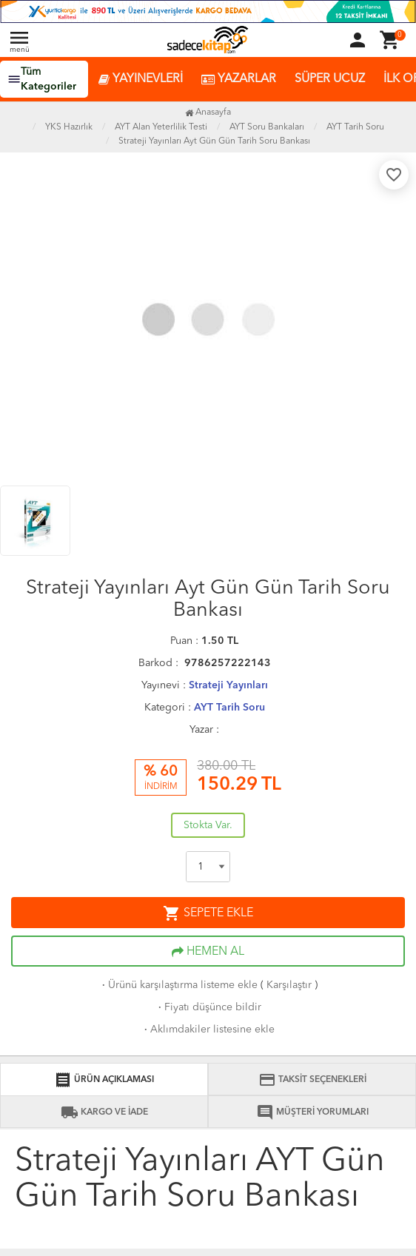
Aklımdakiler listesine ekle (208, 1029)
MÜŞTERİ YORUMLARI (312, 1112)
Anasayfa (208, 112)
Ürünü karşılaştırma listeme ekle (178, 985)
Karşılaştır (289, 985)
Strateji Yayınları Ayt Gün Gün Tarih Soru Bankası (214, 141)
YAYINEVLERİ (140, 79)
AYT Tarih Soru (229, 707)
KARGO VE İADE (104, 1112)
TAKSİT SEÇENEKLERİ (312, 1080)
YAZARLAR (238, 79)
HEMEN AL (208, 952)
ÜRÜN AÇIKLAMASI (104, 1080)
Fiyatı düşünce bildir (208, 1007)
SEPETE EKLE (208, 913)
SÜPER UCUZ (330, 79)
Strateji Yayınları (228, 685)
